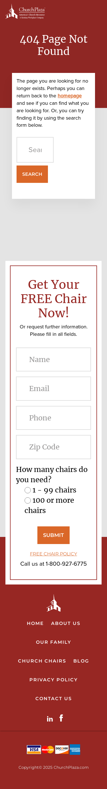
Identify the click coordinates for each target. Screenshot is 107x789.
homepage (70, 95)
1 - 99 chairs (54, 489)
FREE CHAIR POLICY (53, 554)
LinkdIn (51, 717)
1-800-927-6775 (66, 563)
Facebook (62, 717)
